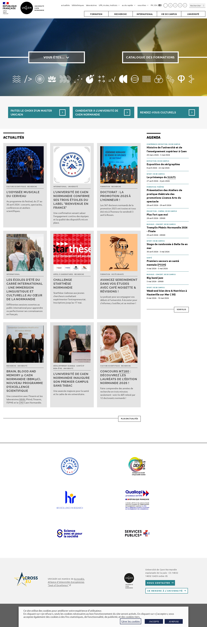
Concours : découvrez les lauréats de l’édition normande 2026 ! (118, 377)
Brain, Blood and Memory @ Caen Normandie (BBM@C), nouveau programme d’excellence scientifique (24, 381)
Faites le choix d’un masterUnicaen (31, 112)
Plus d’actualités (129, 419)
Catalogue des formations (150, 57)
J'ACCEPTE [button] (154, 621)
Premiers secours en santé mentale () (163, 263)
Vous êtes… (54, 57)
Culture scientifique (16, 186)
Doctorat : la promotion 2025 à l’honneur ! (115, 196)
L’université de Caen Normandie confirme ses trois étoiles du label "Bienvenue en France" (71, 199)
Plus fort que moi (157, 214)
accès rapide (129, 5)
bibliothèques (78, 5)
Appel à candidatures (63, 274)
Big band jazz (155, 277)
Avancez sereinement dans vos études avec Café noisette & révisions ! (118, 285)
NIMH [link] (22, 399)
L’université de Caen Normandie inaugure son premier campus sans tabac (71, 379)
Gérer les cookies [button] (130, 621)
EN (155, 5)
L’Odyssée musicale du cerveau (23, 194)
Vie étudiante (117, 274)
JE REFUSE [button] (174, 621)
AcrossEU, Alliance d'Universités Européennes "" (66, 582)
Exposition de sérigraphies (163, 164)
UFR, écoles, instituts (109, 5)
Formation (105, 186)
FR (152, 5)
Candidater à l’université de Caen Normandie (96, 112)
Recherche (32, 186)
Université (73, 186)
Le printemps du (161, 177)
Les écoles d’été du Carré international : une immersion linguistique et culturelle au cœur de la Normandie (24, 289)
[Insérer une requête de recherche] (197, 5)
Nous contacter (158, 582)
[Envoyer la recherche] (203, 5)
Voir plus (181, 309)
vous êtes (143, 5)
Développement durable (64, 366)
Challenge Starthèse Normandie (63, 283)
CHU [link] (21, 402)
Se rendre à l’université (165, 590)
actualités (65, 5)
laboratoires (91, 5)
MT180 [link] (124, 371)
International (60, 186)
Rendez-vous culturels (158, 112)
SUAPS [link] (171, 177)
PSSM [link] (161, 264)
